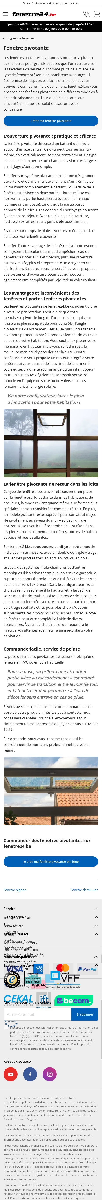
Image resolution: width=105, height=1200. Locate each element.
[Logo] (34, 14)
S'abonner (85, 1014)
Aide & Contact (16, 934)
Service (10, 908)
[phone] (86, 14)
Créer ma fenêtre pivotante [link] (51, 121)
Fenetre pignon (15, 890)
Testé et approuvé (19, 965)
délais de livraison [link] (79, 1145)
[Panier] (97, 14)
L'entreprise (14, 917)
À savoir (10, 925)
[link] (12, 1074)
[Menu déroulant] (5, 14)
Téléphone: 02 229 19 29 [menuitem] (21, 943)
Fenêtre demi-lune (84, 890)
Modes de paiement (20, 956)
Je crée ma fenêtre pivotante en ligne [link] (51, 861)
